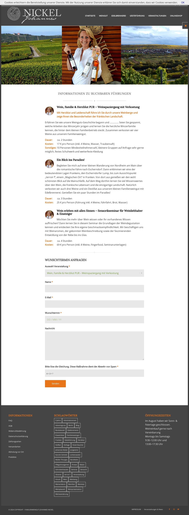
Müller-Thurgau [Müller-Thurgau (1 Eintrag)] (61, 459)
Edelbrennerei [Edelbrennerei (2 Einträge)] (72, 430)
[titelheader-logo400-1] (34, 16)
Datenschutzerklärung (18, 436)
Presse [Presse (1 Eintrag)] (74, 464)
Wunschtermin (53, 312)
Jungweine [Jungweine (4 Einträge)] (74, 450)
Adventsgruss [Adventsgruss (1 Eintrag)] (60, 425)
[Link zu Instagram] (174, 509)
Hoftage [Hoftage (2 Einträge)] (67, 445)
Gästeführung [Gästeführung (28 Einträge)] (70, 440)
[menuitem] (90, 16)
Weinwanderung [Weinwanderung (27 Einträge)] (61, 494)
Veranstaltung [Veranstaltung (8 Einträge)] (78, 474)
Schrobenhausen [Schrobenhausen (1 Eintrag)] (61, 469)
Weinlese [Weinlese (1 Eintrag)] (81, 484)
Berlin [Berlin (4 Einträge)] (70, 425)
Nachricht (50, 328)
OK (182, 2)
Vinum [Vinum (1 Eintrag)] (57, 479)
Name (49, 281)
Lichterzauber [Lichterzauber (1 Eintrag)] (75, 455)
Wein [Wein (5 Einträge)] (65, 479)
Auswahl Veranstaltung (57, 266)
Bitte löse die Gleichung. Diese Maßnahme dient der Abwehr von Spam (81, 366)
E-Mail (49, 297)
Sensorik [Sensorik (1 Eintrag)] (83, 469)
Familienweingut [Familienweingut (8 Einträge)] (73, 435)
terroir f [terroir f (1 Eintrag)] (67, 474)
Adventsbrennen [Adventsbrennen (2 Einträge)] (69, 420)
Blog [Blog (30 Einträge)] (77, 425)
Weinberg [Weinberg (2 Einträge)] (73, 479)
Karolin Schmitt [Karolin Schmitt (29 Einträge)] (61, 455)
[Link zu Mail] (178, 509)
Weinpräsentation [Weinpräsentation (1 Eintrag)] (75, 489)
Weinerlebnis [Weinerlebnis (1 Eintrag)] (60, 484)
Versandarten (14, 446)
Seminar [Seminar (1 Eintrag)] (74, 469)
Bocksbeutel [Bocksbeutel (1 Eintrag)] (60, 430)
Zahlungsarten (15, 441)
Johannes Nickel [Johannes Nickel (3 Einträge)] (61, 450)
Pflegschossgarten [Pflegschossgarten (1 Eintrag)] (62, 464)
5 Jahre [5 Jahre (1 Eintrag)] (58, 420)
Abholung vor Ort (16, 452)
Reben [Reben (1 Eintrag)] (82, 464)
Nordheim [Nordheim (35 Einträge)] (74, 459)
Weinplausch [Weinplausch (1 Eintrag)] (60, 489)
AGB (10, 426)
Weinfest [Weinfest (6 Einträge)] (71, 484)
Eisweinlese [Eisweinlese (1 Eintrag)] (59, 435)
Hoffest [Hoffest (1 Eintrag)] (58, 445)
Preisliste (12, 457)
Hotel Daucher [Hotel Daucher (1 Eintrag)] (77, 445)
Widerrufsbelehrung (17, 431)
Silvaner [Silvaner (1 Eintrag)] (58, 474)
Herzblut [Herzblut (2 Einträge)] (81, 440)
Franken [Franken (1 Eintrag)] (58, 440)
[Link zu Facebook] (169, 509)
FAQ (10, 420)
